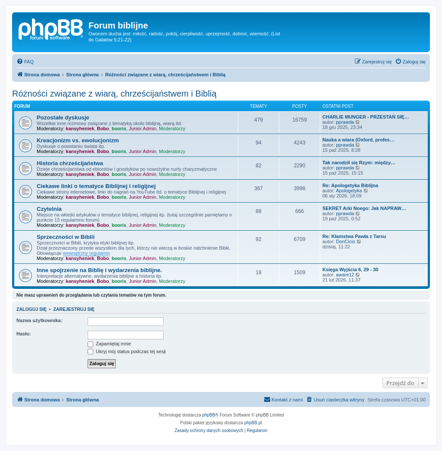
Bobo (103, 128)
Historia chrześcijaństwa (70, 163)
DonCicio (345, 241)
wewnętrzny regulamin (86, 253)
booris (119, 128)
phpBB (208, 415)
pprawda (345, 122)
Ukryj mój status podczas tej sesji (127, 351)
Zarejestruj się (74, 309)
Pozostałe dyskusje (63, 117)
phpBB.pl (253, 422)
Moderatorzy (172, 128)
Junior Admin (142, 128)
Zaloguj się (31, 309)
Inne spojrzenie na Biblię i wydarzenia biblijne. (99, 270)
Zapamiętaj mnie (109, 343)
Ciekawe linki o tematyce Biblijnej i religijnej (96, 186)
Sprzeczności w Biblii (66, 237)
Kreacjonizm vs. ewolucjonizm (78, 140)
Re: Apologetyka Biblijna (350, 185)
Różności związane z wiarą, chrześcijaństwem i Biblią (114, 93)
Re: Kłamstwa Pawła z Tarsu (354, 236)
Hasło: (23, 333)
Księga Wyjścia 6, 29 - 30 (350, 269)
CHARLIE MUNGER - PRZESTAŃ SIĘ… (365, 116)
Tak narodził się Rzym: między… (358, 162)
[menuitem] (25, 61)
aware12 (345, 274)
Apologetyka (349, 190)
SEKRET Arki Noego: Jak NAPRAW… (364, 208)
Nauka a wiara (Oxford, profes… (358, 139)
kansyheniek (80, 128)
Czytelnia (49, 209)
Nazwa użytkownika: (39, 320)
